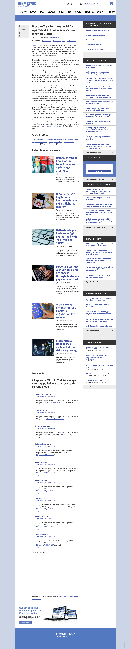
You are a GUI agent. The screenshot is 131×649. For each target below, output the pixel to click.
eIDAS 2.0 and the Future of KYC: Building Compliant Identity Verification (99, 358)
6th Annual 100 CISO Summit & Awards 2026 (99, 367)
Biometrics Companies (78, 12)
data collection (73, 140)
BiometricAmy (41, 516)
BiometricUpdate (42, 394)
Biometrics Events (100, 12)
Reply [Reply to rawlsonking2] (38, 547)
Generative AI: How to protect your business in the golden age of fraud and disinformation (98, 313)
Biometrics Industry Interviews (96, 227)
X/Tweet (24, 29)
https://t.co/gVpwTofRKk (45, 491)
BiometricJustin (42, 444)
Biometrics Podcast (111, 12)
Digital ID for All (33, 12)
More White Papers (92, 331)
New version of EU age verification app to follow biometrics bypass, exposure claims (99, 80)
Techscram (40, 410)
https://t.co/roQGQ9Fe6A (69, 435)
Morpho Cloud (69, 142)
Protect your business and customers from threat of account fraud (99, 299)
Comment (24, 36)
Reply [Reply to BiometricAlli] (38, 493)
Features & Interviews (51, 12)
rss (68, 3)
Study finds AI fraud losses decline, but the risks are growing (66, 345)
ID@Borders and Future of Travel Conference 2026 (99, 349)
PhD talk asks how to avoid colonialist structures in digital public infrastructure (99, 269)
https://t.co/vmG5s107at (55, 419)
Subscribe (62, 4)
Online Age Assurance (93, 44)
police (54, 144)
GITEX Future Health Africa (99, 381)
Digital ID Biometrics (93, 282)
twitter (74, 3)
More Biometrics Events (94, 387)
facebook (78, 3)
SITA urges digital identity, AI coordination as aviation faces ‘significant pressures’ (97, 129)
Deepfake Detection (93, 40)
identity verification (55, 142)
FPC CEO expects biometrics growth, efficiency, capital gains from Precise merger (99, 88)
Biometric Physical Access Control (98, 30)
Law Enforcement (71, 41)
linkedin (71, 3)
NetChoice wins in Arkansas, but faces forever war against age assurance (66, 164)
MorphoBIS (36, 144)
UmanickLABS (41, 426)
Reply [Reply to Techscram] (38, 421)
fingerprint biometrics (39, 142)
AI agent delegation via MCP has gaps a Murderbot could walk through (99, 115)
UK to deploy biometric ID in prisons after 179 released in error (98, 109)
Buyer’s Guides (41, 12)
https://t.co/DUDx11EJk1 (45, 455)
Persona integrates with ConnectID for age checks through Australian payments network (67, 273)
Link (23, 32)
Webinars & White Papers (89, 12)
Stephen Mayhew (54, 37)
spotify (81, 3)
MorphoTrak (36, 45)
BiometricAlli (41, 480)
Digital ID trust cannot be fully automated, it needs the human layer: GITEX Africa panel (99, 252)
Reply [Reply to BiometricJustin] (38, 457)
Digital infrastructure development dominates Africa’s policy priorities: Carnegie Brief (98, 260)
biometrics (40, 140)
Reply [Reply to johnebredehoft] (38, 475)
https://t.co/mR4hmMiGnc (55, 403)
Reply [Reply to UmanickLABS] (38, 439)
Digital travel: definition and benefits (99, 326)
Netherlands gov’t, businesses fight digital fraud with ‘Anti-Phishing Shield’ (67, 237)
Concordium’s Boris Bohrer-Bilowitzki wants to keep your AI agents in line (99, 205)
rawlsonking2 (41, 534)
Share (23, 26)
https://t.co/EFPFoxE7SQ (44, 527)
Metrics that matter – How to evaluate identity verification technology (99, 320)
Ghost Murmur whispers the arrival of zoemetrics (99, 198)
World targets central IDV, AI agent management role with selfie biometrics (98, 138)
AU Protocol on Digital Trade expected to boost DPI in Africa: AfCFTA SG (99, 245)
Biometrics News (23, 12)
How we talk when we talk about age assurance (99, 122)
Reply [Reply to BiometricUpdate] (38, 405)
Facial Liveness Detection (95, 49)
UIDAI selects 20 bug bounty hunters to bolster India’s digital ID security (67, 200)
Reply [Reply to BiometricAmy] (38, 529)
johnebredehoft (42, 462)
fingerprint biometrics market (51, 126)
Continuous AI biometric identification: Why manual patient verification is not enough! (98, 191)
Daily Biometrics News (93, 153)
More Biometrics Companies (95, 180)
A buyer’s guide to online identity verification (97, 305)
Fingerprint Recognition (59, 41)
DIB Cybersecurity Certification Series (99, 375)
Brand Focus (69, 12)
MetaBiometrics (42, 498)
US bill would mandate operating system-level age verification (97, 73)
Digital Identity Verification (95, 35)
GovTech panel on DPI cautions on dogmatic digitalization (98, 276)
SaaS (59, 144)
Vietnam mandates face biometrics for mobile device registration (99, 102)
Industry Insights (61, 12)
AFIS (33, 140)
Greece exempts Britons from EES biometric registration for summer (66, 311)
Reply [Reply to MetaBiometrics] (38, 511)
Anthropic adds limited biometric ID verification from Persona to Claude (98, 96)
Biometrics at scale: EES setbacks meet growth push (99, 66)
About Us (55, 4)
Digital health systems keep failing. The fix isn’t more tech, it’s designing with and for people (99, 146)
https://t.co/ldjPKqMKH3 (45, 545)
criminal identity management (56, 140)
